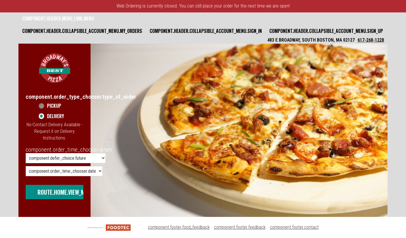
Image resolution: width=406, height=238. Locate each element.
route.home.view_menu (65, 192)
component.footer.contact (294, 227)
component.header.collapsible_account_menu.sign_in (206, 30)
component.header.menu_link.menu (58, 18)
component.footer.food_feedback (179, 227)
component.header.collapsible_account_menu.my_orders (82, 30)
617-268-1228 (371, 40)
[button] (54, 68)
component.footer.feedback (240, 227)
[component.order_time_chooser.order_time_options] (66, 158)
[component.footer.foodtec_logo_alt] (109, 227)
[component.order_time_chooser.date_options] (64, 171)
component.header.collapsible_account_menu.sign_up (326, 30)
